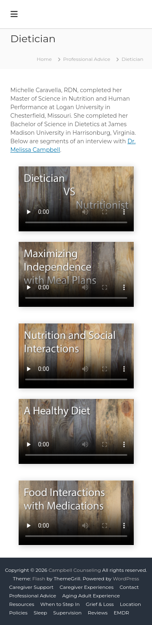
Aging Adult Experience (91, 596)
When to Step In (59, 604)
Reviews (97, 613)
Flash (38, 578)
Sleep (40, 613)
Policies (18, 613)
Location (130, 604)
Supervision (67, 613)
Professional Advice (32, 596)
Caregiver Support (31, 587)
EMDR (121, 613)
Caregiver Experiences (86, 587)
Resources (21, 604)
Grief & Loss (100, 604)
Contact (129, 587)
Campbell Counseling (75, 570)
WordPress (126, 578)
